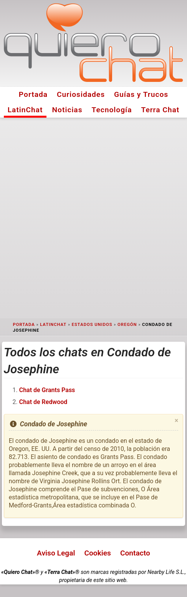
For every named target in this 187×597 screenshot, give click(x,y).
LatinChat (25, 109)
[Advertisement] (93, 218)
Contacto (135, 553)
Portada (33, 94)
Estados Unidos (92, 324)
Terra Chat (160, 109)
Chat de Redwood (43, 402)
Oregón (127, 324)
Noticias (67, 109)
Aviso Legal (56, 553)
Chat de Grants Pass (47, 390)
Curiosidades (81, 94)
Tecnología (112, 109)
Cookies (97, 553)
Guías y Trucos (141, 94)
